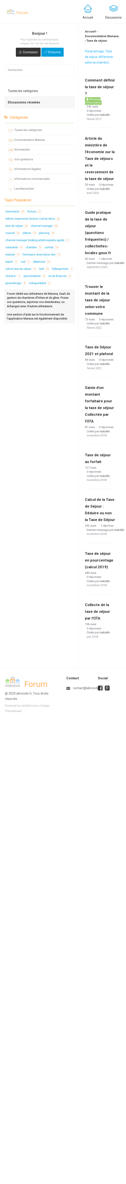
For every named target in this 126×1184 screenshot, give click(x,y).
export (11, 261)
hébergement (63, 268)
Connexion (30, 52)
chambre (34, 247)
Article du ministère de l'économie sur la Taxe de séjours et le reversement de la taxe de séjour (100, 158)
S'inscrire (54, 52)
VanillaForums (30, 705)
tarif (44, 268)
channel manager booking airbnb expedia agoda (37, 240)
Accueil (88, 17)
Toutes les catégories (23, 91)
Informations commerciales (29, 179)
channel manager (44, 225)
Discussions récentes (24, 102)
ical (26, 261)
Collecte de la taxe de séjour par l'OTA (97, 611)
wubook (12, 254)
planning (47, 233)
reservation (15, 211)
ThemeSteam (13, 711)
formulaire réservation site (42, 254)
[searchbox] (39, 70)
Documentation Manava (26, 140)
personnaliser (35, 276)
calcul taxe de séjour (21, 268)
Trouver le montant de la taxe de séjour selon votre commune (97, 300)
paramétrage (16, 283)
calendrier (14, 247)
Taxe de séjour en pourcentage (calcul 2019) (99, 560)
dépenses (42, 261)
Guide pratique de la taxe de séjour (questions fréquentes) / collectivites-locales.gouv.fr (98, 232)
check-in (13, 276)
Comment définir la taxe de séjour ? (100, 87)
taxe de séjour (16, 225)
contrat (51, 247)
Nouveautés (19, 150)
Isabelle (105, 114)
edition (29, 233)
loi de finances (60, 276)
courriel (12, 233)
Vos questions (20, 160)
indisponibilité (40, 283)
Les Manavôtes (21, 189)
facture (34, 211)
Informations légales (24, 169)
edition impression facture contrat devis (32, 218)
